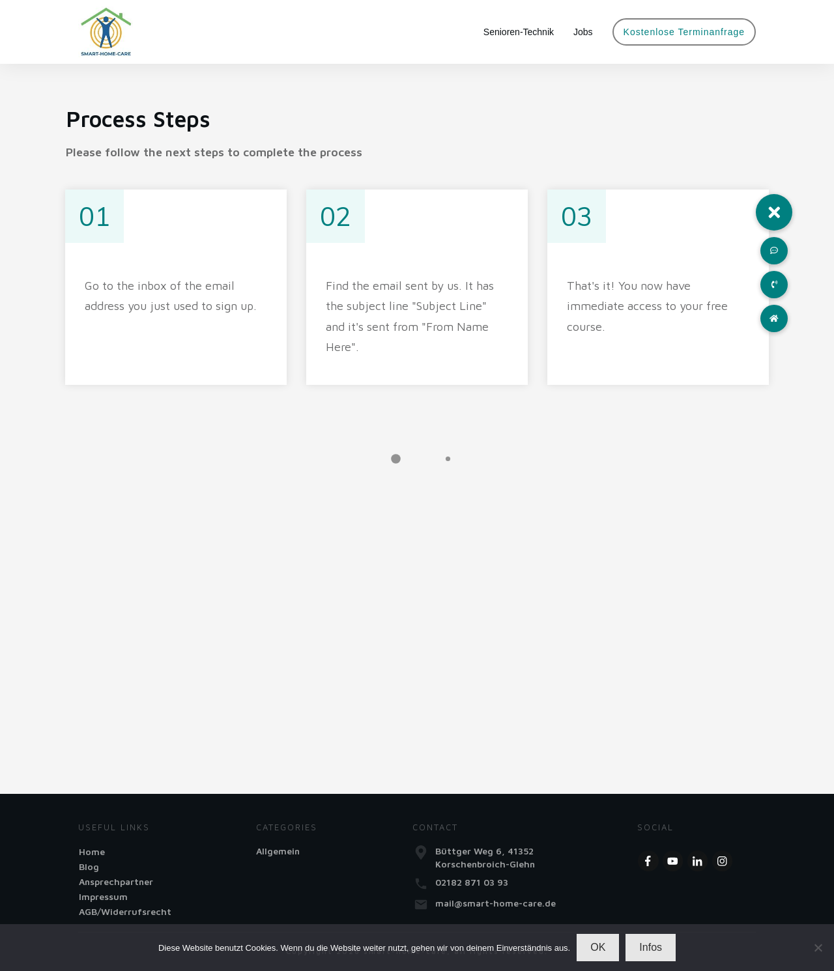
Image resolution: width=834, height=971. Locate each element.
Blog (89, 866)
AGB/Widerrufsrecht (125, 911)
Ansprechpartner (116, 881)
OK (597, 947)
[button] (774, 212)
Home (92, 851)
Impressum (103, 896)
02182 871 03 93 (471, 882)
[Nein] (817, 947)
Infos (650, 947)
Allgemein (278, 850)
